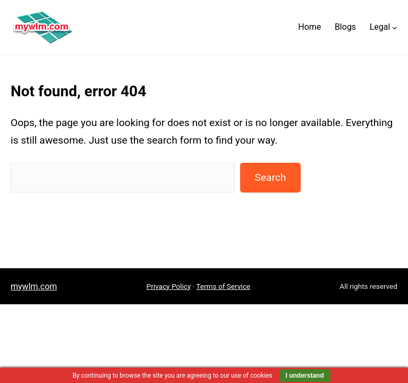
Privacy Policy (169, 286)
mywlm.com (34, 286)
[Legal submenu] (394, 27)
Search (270, 177)
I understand (305, 375)
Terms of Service (223, 286)
